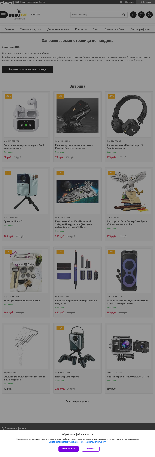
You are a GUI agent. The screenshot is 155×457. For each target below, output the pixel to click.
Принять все (68, 449)
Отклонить (91, 449)
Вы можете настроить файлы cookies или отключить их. (76, 442)
